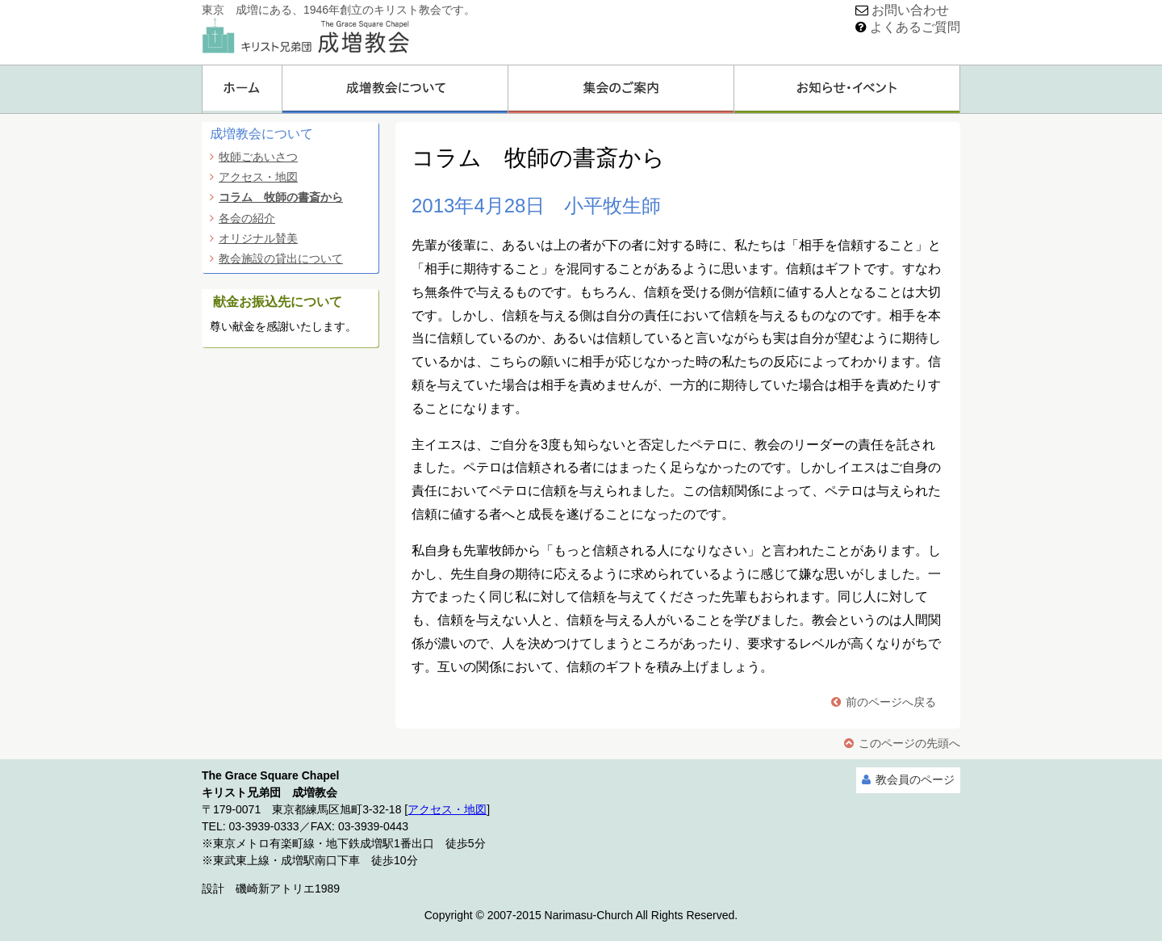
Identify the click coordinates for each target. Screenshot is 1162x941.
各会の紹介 (247, 218)
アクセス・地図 (258, 176)
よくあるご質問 (915, 27)
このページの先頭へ (909, 743)
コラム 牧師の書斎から (281, 197)
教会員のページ (915, 779)
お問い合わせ (910, 10)
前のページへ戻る (891, 701)
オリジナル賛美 (258, 238)
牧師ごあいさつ (258, 156)
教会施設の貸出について (281, 258)
